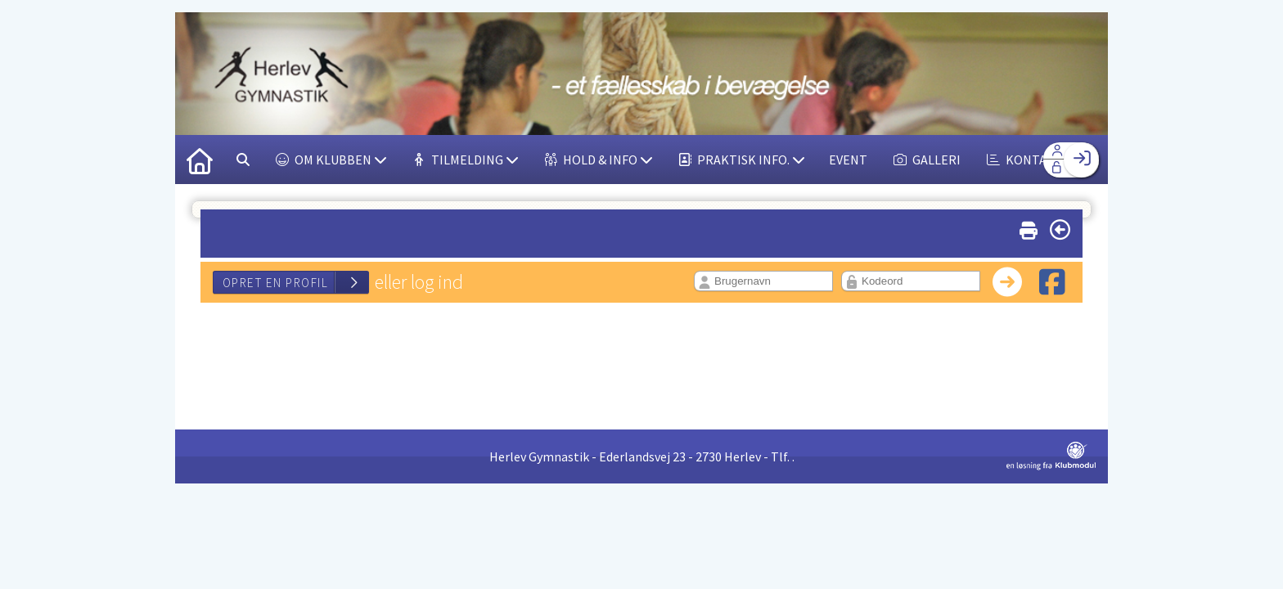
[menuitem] (199, 159)
